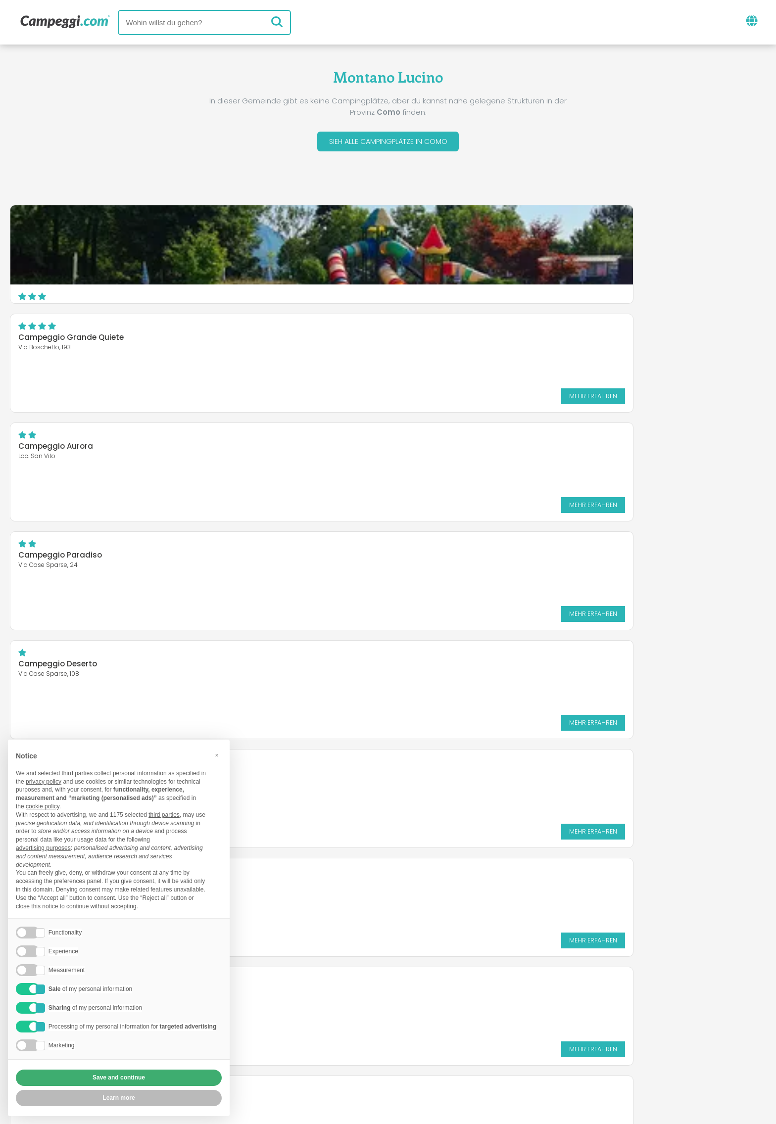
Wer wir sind (260, 1042)
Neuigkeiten (339, 1001)
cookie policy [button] (42, 806)
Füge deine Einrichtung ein (356, 1042)
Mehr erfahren (467, 289)
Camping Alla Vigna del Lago (331, 558)
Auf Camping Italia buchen (484, 1042)
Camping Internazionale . (581, 558)
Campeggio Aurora (570, 231)
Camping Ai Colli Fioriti (62, 449)
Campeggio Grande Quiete (328, 231)
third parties (164, 814)
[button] (217, 755)
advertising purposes (43, 847)
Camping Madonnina (574, 340)
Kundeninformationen (424, 1059)
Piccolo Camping (308, 449)
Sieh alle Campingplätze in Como (388, 143)
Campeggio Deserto (314, 340)
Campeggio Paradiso (60, 340)
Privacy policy (334, 1059)
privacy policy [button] (43, 781)
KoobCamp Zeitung (419, 1001)
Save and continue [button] (119, 1077)
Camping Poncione (55, 558)
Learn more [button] (118, 1097)
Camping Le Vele (565, 449)
